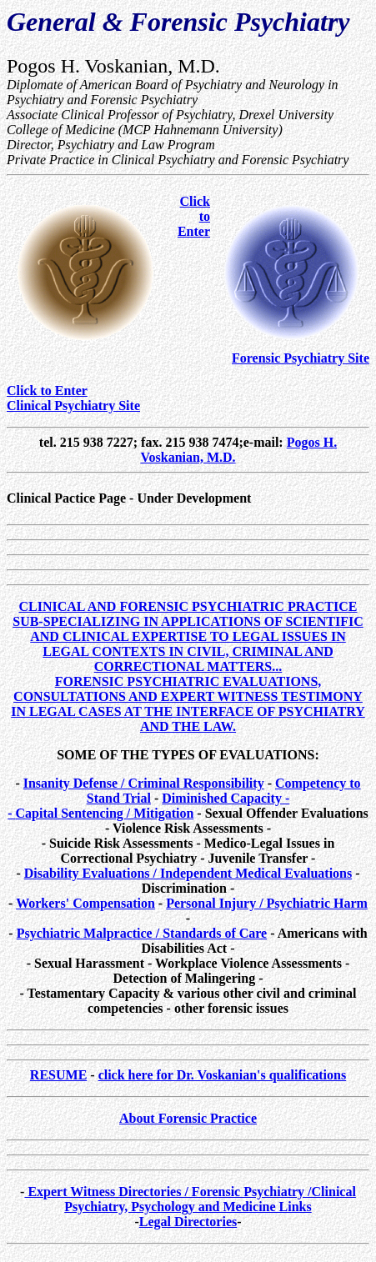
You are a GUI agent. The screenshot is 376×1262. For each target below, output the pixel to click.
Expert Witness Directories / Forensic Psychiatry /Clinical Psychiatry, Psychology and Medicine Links (189, 1199)
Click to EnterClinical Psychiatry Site (73, 398)
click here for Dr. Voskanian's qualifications (222, 1075)
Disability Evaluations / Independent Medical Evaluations (188, 873)
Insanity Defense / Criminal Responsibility (143, 783)
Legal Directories (188, 1221)
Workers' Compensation (85, 903)
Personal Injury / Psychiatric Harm (267, 903)
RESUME (58, 1075)
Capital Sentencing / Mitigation (105, 813)
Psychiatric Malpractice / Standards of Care (142, 933)
